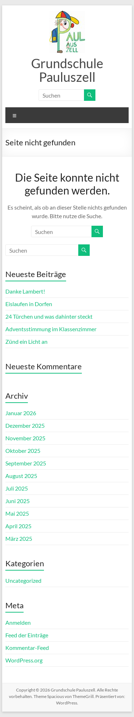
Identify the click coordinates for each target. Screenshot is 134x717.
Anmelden (18, 622)
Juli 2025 (16, 488)
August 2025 (21, 475)
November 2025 (25, 438)
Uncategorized (23, 580)
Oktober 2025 (22, 450)
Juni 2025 (17, 500)
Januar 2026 (20, 412)
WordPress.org (24, 660)
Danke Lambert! (25, 291)
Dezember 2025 (25, 425)
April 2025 (18, 525)
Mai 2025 (17, 513)
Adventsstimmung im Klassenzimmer (50, 328)
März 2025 (18, 538)
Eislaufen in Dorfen (28, 303)
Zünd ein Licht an (26, 341)
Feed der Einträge (26, 635)
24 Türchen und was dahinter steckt (49, 316)
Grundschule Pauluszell (67, 70)
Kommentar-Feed (27, 647)
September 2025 (25, 463)
